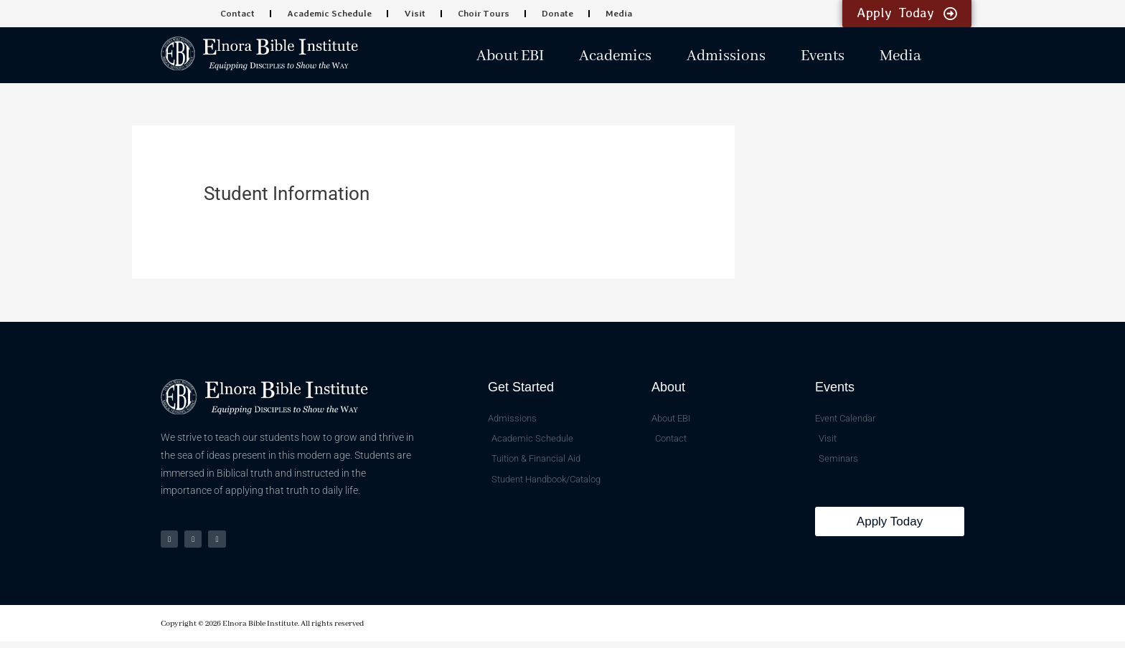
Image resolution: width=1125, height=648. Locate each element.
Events (822, 56)
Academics (615, 56)
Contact (243, 14)
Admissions (726, 56)
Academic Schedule (332, 14)
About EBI (510, 56)
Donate (552, 14)
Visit (415, 14)
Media (611, 14)
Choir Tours (481, 14)
